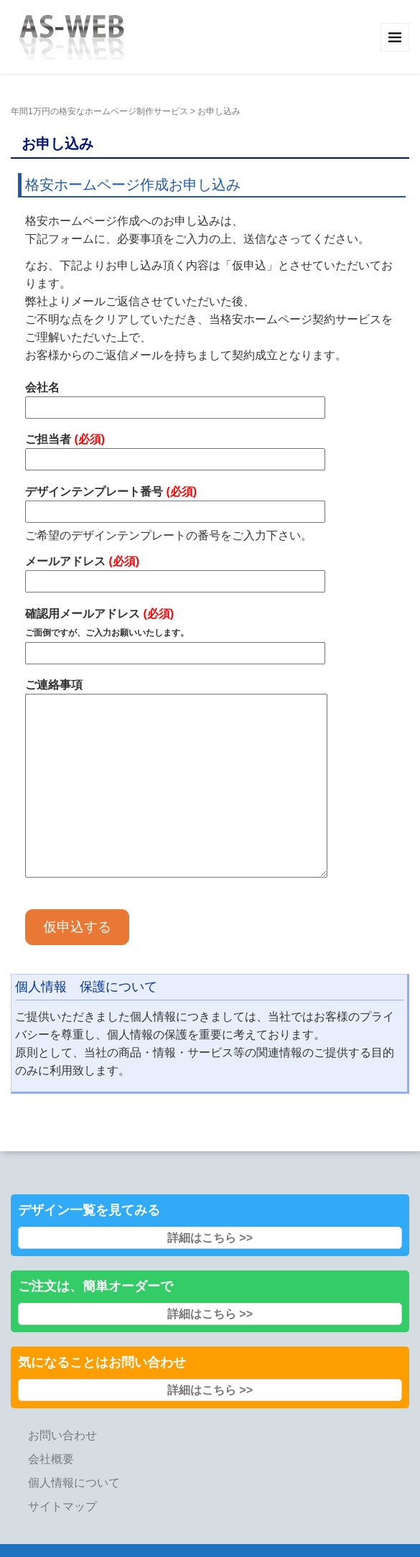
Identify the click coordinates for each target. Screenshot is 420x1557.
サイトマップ (62, 1506)
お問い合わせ (62, 1435)
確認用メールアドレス (175, 633)
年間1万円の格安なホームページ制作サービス (99, 111)
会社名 (175, 397)
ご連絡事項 (176, 779)
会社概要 (51, 1459)
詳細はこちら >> (210, 1238)
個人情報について (74, 1483)
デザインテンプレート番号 (175, 501)
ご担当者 (175, 449)
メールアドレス (175, 571)
